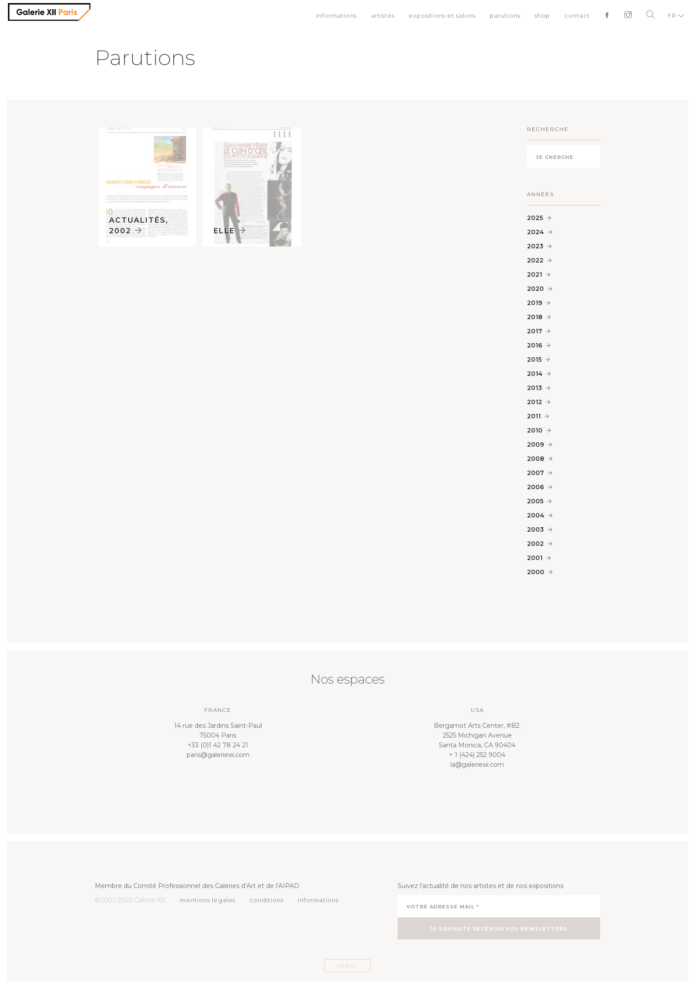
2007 (535, 473)
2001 (535, 558)
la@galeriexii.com (477, 765)
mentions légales (207, 900)
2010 (535, 430)
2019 (534, 303)
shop (542, 15)
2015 (534, 359)
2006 (535, 487)
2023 (535, 246)
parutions (505, 15)
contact (577, 15)
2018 (535, 317)
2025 (535, 218)
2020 (535, 289)
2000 (535, 572)
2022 (535, 260)
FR (672, 15)
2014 (535, 374)
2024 (535, 232)
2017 (534, 331)
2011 (534, 416)
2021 (534, 274)
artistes (382, 15)
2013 (534, 388)
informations (336, 15)
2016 (534, 345)
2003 (535, 529)
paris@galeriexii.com (218, 755)
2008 (535, 459)
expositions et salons (442, 15)
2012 (534, 402)
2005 (535, 501)
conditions (267, 900)
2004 (535, 515)
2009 (535, 444)
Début (348, 966)
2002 (535, 544)
